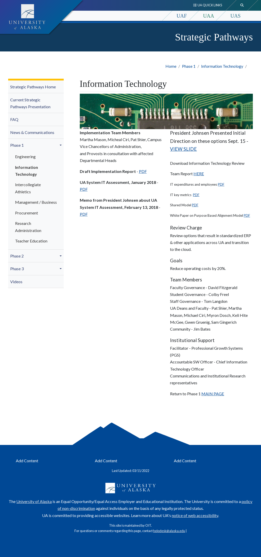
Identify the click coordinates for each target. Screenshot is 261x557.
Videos (16, 281)
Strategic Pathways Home (33, 86)
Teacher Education (31, 240)
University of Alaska (34, 501)
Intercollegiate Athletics (28, 188)
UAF (182, 16)
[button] (61, 145)
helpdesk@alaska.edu (169, 531)
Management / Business (36, 202)
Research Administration (28, 227)
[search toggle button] (242, 5)
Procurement (26, 212)
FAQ (14, 119)
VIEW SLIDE (183, 149)
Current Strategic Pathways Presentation (30, 103)
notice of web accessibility (195, 515)
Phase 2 (17, 255)
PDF (143, 171)
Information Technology (222, 66)
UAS (235, 16)
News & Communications (32, 132)
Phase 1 (188, 66)
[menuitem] (36, 86)
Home (170, 66)
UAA (208, 16)
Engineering (25, 156)
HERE (198, 173)
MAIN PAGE (212, 393)
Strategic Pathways (214, 37)
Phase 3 (17, 268)
